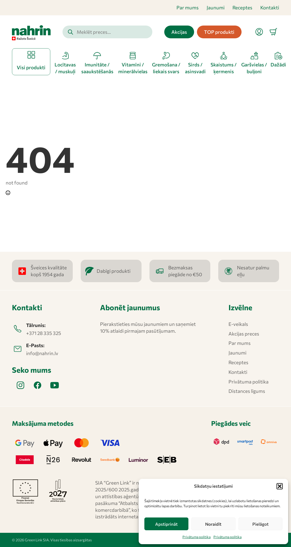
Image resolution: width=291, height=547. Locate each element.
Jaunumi (216, 8)
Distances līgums (246, 391)
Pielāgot (260, 524)
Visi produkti (31, 67)
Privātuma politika (196, 537)
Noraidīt (213, 524)
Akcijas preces (243, 334)
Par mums (187, 8)
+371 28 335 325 (43, 333)
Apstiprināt (166, 524)
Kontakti (269, 8)
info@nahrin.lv (42, 353)
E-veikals (238, 324)
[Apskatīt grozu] (273, 31)
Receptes (242, 8)
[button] (279, 486)
